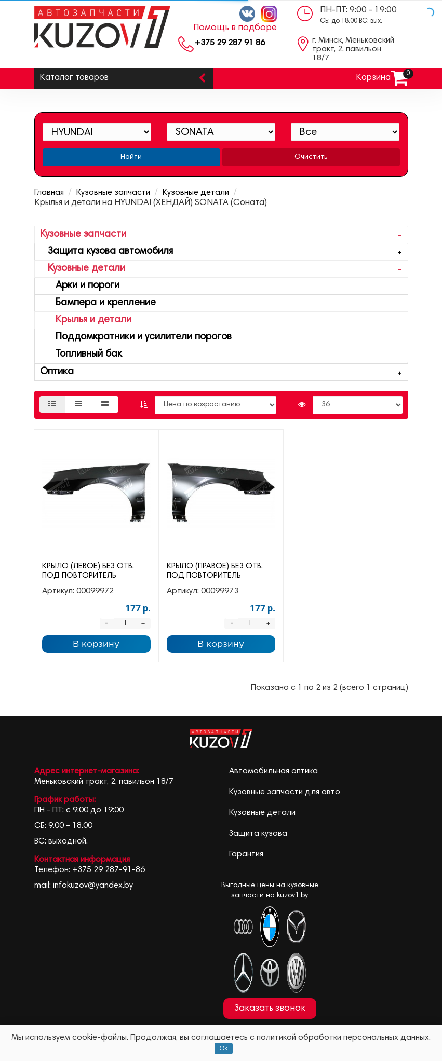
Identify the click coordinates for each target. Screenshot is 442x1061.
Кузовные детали (196, 192)
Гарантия (246, 854)
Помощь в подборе (235, 28)
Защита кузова (258, 833)
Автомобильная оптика (273, 771)
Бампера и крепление (98, 303)
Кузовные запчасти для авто (284, 792)
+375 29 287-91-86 (108, 870)
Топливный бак (81, 354)
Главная (49, 192)
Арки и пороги (79, 286)
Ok (223, 1048)
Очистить (310, 157)
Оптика (224, 372)
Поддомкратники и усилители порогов (136, 337)
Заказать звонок (269, 1008)
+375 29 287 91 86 (230, 43)
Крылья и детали (85, 320)
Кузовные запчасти (113, 192)
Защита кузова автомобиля (224, 252)
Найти (131, 157)
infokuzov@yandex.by (93, 885)
